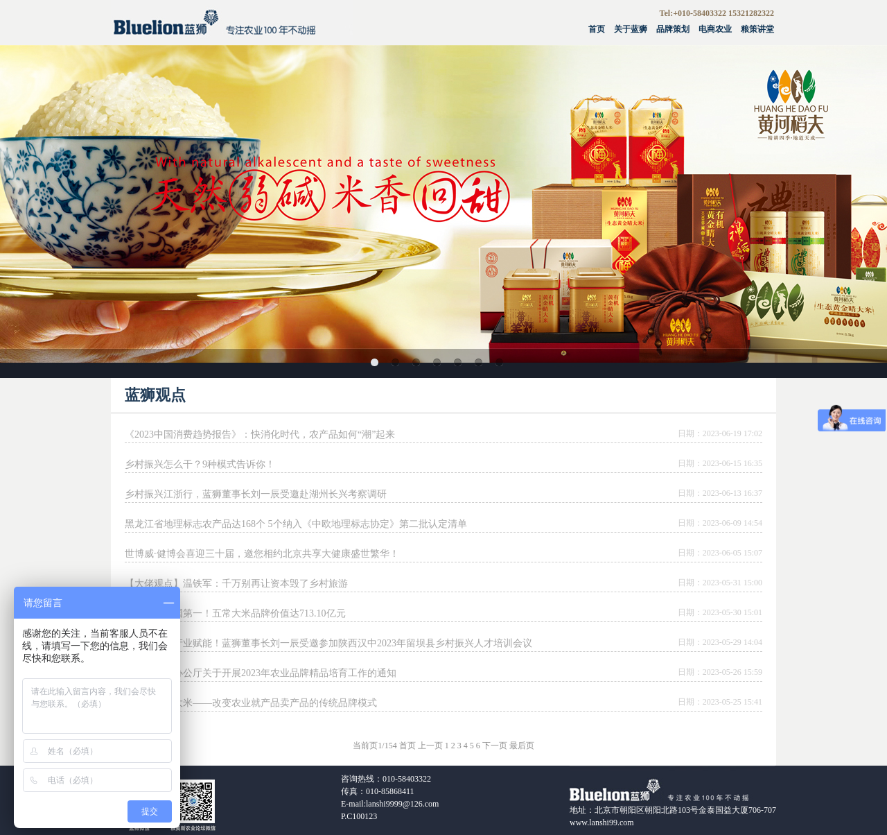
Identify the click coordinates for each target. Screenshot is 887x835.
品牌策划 (673, 29)
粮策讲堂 (757, 29)
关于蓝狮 (630, 29)
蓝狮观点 (155, 395)
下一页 (494, 745)
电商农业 (715, 29)
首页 (596, 29)
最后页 (521, 745)
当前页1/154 (374, 745)
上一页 (430, 745)
